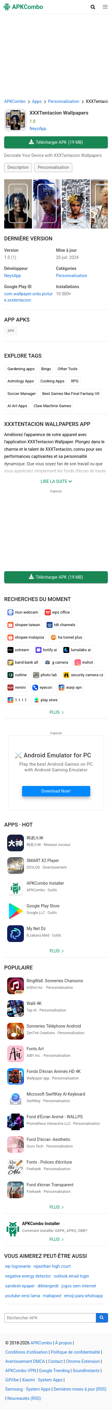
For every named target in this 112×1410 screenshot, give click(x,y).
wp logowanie (18, 1266)
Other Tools (67, 369)
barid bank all (22, 662)
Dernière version (28, 238)
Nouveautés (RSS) (24, 1398)
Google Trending (54, 1370)
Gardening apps (21, 369)
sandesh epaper (20, 1286)
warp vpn (70, 688)
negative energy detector (28, 1276)
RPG (75, 381)
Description (18, 167)
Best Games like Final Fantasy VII (70, 393)
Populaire (18, 967)
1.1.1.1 (17, 700)
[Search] (102, 1318)
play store (45, 700)
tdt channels (61, 625)
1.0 (10, 257)
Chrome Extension (83, 1361)
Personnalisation (53, 167)
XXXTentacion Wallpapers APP (47, 424)
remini (16, 688)
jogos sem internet (79, 1286)
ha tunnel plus (66, 637)
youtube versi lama (22, 1295)
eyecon (42, 688)
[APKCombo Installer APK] (56, 1227)
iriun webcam (22, 612)
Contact (55, 1361)
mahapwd (52, 1295)
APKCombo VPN (20, 1370)
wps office (57, 612)
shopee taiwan (23, 625)
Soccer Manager (21, 393)
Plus (54, 712)
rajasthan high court (51, 1266)
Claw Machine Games (52, 406)
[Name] (50, 1318)
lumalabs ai (77, 650)
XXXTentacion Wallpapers (59, 113)
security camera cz (83, 675)
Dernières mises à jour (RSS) (79, 1389)
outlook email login (71, 1276)
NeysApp (38, 128)
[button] (93, 7)
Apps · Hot (18, 824)
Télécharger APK (56, 142)
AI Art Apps (17, 406)
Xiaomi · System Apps (42, 1379)
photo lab (45, 675)
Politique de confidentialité (75, 1352)
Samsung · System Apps (27, 1389)
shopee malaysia (25, 637)
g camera (56, 662)
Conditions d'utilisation (26, 1352)
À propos (63, 1342)
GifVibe (12, 1379)
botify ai (46, 650)
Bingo (46, 369)
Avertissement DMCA (25, 1361)
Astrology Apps (20, 381)
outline (17, 675)
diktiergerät (48, 1286)
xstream (18, 650)
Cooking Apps (52, 381)
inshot (84, 662)
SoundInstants (86, 1370)
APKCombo (15, 101)
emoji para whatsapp (83, 1295)
